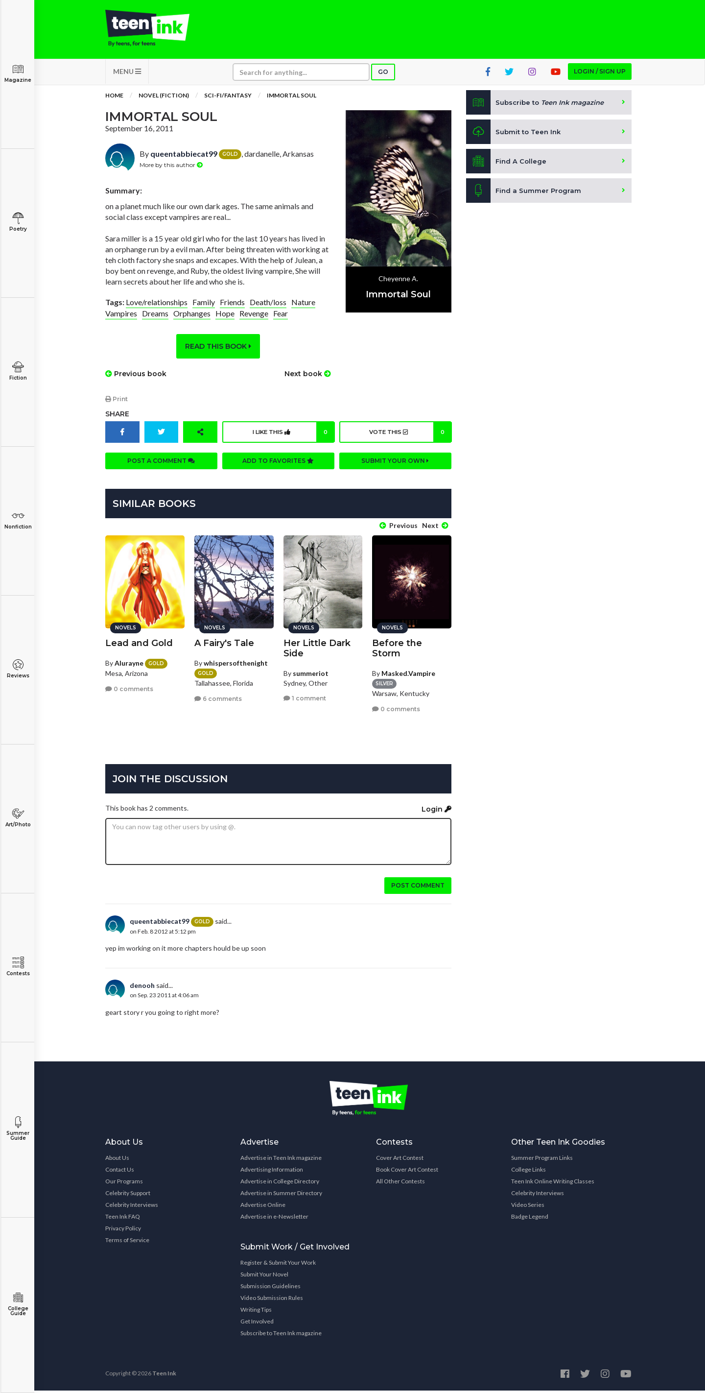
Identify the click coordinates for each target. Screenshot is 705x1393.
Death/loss (268, 309)
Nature (303, 309)
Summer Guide (18, 1128)
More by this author (171, 172)
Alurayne (129, 665)
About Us (117, 1160)
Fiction (18, 371)
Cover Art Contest (399, 1160)
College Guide (18, 1304)
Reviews (18, 669)
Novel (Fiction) (164, 102)
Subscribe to (538, 109)
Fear (280, 320)
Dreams (155, 320)
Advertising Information (271, 1172)
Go (383, 79)
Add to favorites (278, 468)
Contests (18, 967)
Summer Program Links (542, 1160)
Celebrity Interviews (131, 1207)
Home (114, 102)
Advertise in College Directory (279, 1183)
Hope (225, 320)
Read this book (218, 353)
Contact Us (119, 1172)
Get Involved (257, 1323)
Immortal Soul (291, 102)
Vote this (408, 439)
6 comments (218, 701)
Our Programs (124, 1183)
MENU (127, 78)
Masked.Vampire (408, 676)
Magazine (18, 73)
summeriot (311, 676)
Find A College (507, 168)
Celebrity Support (127, 1195)
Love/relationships (157, 309)
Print (116, 406)
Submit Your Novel (264, 1276)
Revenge (253, 320)
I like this (292, 439)
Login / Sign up (600, 78)
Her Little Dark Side (317, 650)
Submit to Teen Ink (515, 139)
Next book (307, 381)
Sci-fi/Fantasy (228, 102)
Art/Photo (18, 818)
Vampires (121, 320)
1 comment (304, 700)
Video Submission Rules (271, 1300)
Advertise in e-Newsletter (274, 1219)
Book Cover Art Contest (407, 1172)
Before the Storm (397, 650)
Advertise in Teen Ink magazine (281, 1160)
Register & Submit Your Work (278, 1265)
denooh (142, 988)
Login (436, 811)
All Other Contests (400, 1183)
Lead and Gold (139, 645)
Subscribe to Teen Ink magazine (281, 1335)
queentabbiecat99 (183, 161)
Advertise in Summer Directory (281, 1195)
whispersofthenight (236, 665)
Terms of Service (127, 1242)
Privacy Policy (123, 1230)
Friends (232, 309)
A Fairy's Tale (224, 645)
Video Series (527, 1207)
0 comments (129, 691)
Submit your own (395, 468)
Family (203, 309)
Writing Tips (256, 1312)
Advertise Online (262, 1207)
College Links (528, 1172)
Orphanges (192, 320)
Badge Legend (529, 1219)
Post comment (418, 887)
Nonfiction (18, 520)
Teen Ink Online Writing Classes (552, 1183)
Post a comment (161, 468)
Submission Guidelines (270, 1288)
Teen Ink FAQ (122, 1219)
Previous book (135, 381)
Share (117, 421)
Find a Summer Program (524, 198)
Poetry (18, 222)
